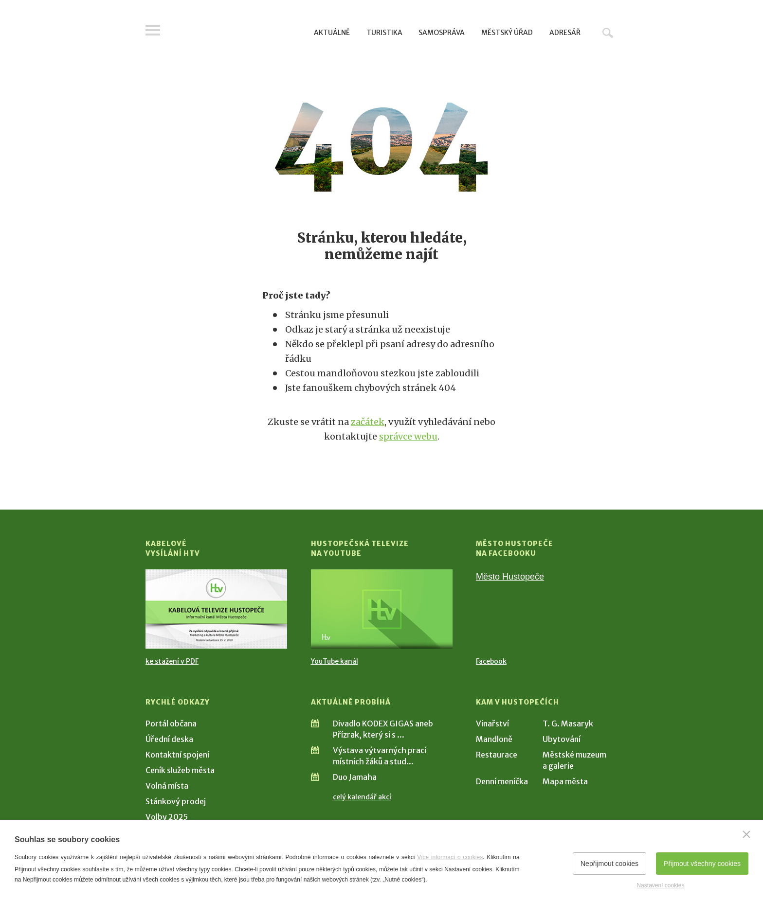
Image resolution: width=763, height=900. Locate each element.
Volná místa (166, 786)
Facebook (491, 661)
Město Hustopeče (510, 577)
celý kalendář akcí (362, 797)
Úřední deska (169, 739)
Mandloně (494, 739)
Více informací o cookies (450, 857)
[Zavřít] (746, 834)
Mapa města (565, 781)
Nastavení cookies (660, 885)
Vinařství (492, 723)
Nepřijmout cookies (609, 863)
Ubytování (562, 739)
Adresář (565, 32)
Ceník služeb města (180, 770)
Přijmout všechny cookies (702, 863)
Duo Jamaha (355, 777)
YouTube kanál (334, 661)
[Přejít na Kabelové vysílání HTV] (216, 609)
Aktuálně (332, 32)
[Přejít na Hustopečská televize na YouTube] (382, 609)
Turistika (384, 32)
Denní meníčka (502, 781)
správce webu (408, 436)
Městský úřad (507, 32)
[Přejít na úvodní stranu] (238, 31)
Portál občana (171, 723)
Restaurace (496, 754)
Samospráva (441, 32)
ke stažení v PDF (172, 661)
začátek (367, 421)
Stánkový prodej (175, 801)
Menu (152, 30)
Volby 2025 (166, 817)
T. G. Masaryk (568, 723)
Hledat (608, 32)
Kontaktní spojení (177, 754)
